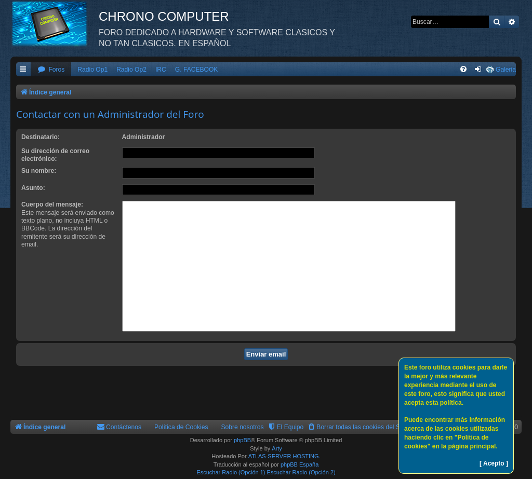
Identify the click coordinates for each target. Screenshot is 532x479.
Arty (277, 448)
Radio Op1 (92, 69)
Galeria (506, 69)
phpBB (242, 440)
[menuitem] (51, 70)
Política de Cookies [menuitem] (181, 427)
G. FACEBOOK (196, 69)
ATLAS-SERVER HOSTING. (284, 456)
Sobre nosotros (242, 427)
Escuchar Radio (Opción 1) (230, 472)
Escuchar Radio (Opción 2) (301, 472)
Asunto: (33, 187)
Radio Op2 (131, 69)
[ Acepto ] (494, 463)
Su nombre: (38, 170)
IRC (160, 69)
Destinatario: (40, 137)
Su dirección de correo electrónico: (55, 154)
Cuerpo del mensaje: (52, 204)
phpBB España (299, 464)
